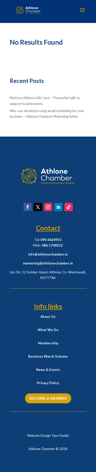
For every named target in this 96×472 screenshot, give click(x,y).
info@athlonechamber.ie (48, 254)
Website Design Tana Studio (48, 435)
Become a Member (48, 398)
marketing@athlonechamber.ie (48, 263)
